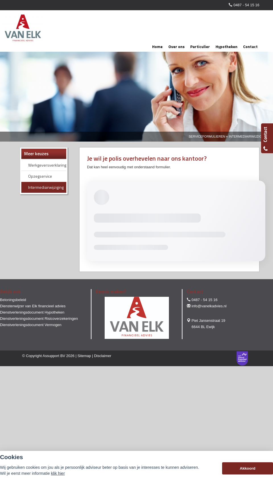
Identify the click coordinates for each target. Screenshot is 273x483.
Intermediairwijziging (248, 136)
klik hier (58, 473)
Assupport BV (54, 356)
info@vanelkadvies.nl (209, 306)
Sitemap (84, 356)
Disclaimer (102, 356)
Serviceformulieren (207, 136)
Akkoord (247, 468)
